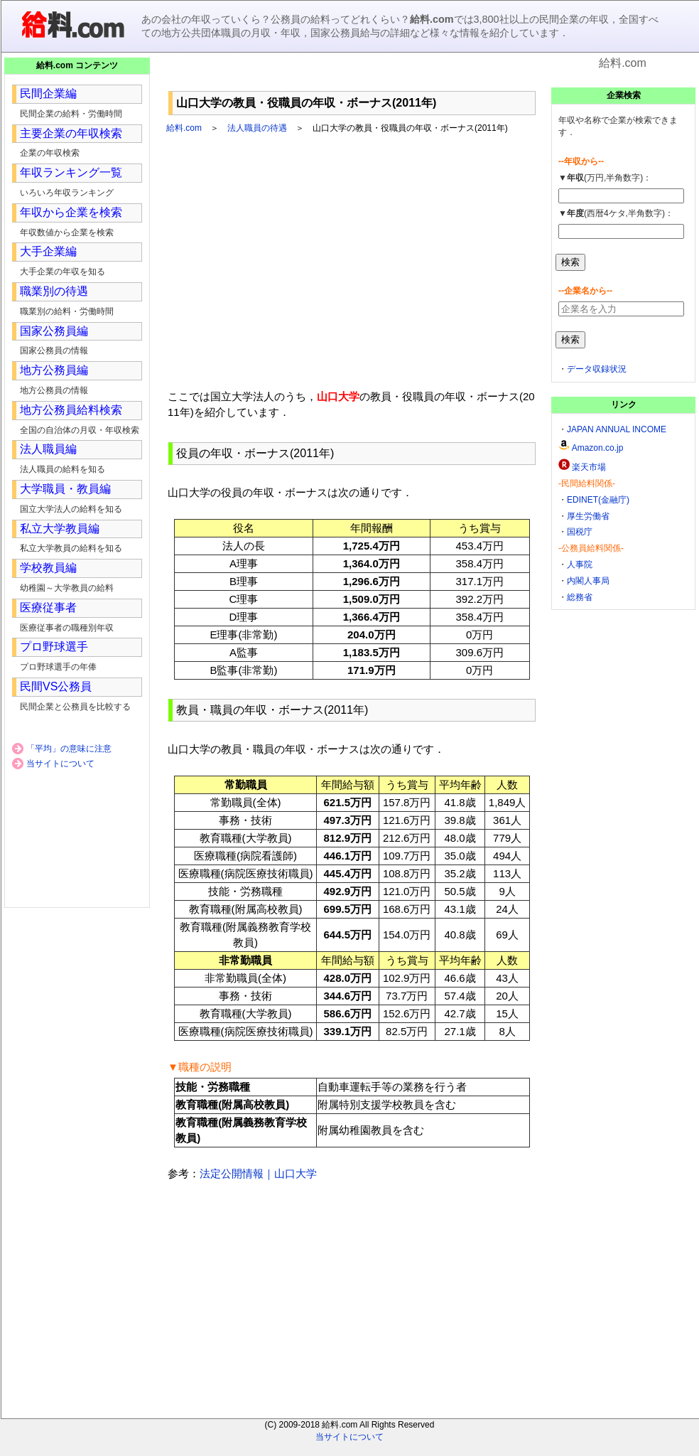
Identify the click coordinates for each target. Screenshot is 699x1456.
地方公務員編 (54, 370)
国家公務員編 (54, 331)
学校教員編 (48, 568)
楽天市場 (589, 467)
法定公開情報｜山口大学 (258, 1173)
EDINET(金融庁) (598, 500)
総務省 (579, 597)
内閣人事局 (588, 581)
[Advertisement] (352, 78)
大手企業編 (48, 251)
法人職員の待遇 (257, 128)
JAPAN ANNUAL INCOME (616, 429)
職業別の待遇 (54, 291)
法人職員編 (48, 449)
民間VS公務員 (56, 686)
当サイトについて (60, 764)
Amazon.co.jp (598, 448)
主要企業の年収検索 (71, 133)
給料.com (184, 128)
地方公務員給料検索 (71, 410)
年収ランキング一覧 (71, 172)
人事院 (579, 564)
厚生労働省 (588, 516)
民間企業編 (48, 93)
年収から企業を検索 (71, 212)
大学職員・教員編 (65, 489)
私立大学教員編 (59, 529)
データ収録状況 (597, 369)
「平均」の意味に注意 (69, 749)
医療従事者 (48, 607)
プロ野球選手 (54, 647)
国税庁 (579, 532)
